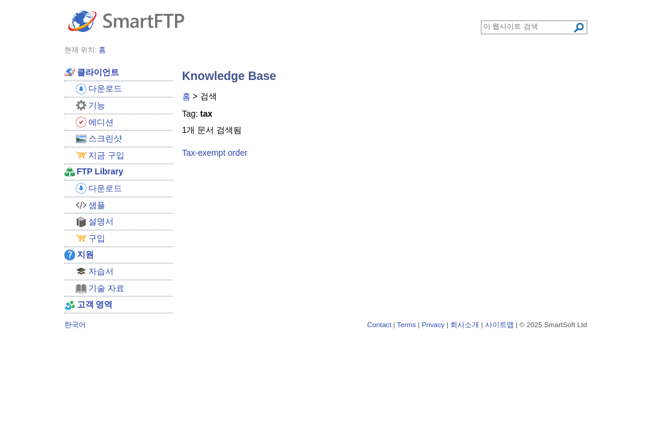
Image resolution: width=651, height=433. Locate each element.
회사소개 (464, 324)
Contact (379, 324)
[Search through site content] (528, 26)
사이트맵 (499, 324)
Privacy (432, 324)
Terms (406, 324)
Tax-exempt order (215, 153)
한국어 (75, 324)
